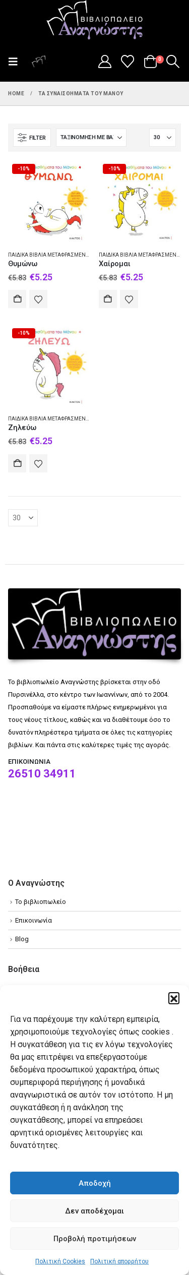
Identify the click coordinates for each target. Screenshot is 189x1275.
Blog (22, 939)
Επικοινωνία (33, 920)
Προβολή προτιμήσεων (94, 1238)
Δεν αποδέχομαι (94, 1211)
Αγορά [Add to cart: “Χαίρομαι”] (108, 299)
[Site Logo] (94, 20)
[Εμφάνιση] (162, 138)
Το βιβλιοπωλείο (40, 901)
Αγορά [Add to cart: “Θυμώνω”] (17, 299)
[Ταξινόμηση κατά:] (91, 138)
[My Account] (104, 61)
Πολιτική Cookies (60, 1261)
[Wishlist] (128, 61)
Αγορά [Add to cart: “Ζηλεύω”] (17, 463)
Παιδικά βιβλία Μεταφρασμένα (48, 255)
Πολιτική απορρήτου (119, 1261)
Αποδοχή (95, 1183)
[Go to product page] (49, 201)
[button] (174, 998)
